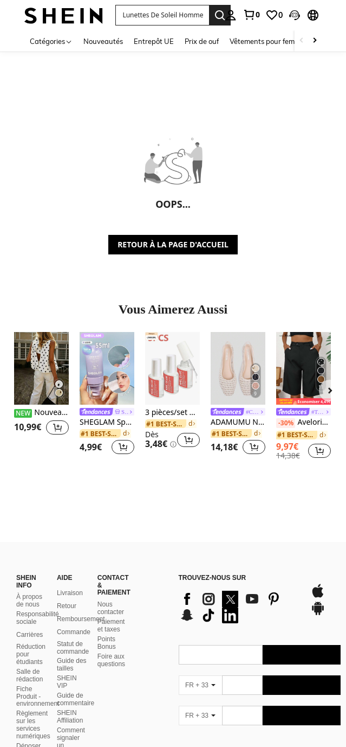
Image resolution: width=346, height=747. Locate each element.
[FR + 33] (200, 672)
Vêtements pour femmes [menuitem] (269, 41)
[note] (303, 401)
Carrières (29, 621)
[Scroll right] (314, 41)
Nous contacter (110, 595)
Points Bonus (106, 629)
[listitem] (41, 395)
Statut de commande (73, 634)
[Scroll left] (301, 41)
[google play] (317, 600)
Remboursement (81, 606)
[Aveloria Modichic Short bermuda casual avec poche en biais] (303, 368)
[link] (251, 14)
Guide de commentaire (75, 686)
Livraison (70, 580)
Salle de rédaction (29, 662)
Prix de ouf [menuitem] (202, 41)
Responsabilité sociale (37, 604)
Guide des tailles (72, 651)
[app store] (317, 583)
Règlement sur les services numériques (33, 712)
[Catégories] (51, 41)
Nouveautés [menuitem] (103, 41)
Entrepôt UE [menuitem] (154, 41)
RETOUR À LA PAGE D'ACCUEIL (173, 244)
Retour (66, 593)
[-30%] (285, 423)
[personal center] (230, 15)
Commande (73, 619)
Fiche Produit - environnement (37, 683)
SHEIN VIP (67, 668)
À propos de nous (29, 587)
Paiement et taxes (111, 612)
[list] (239, 594)
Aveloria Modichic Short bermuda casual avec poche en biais (303, 422)
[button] (294, 15)
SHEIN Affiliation (70, 703)
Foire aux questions (111, 647)
